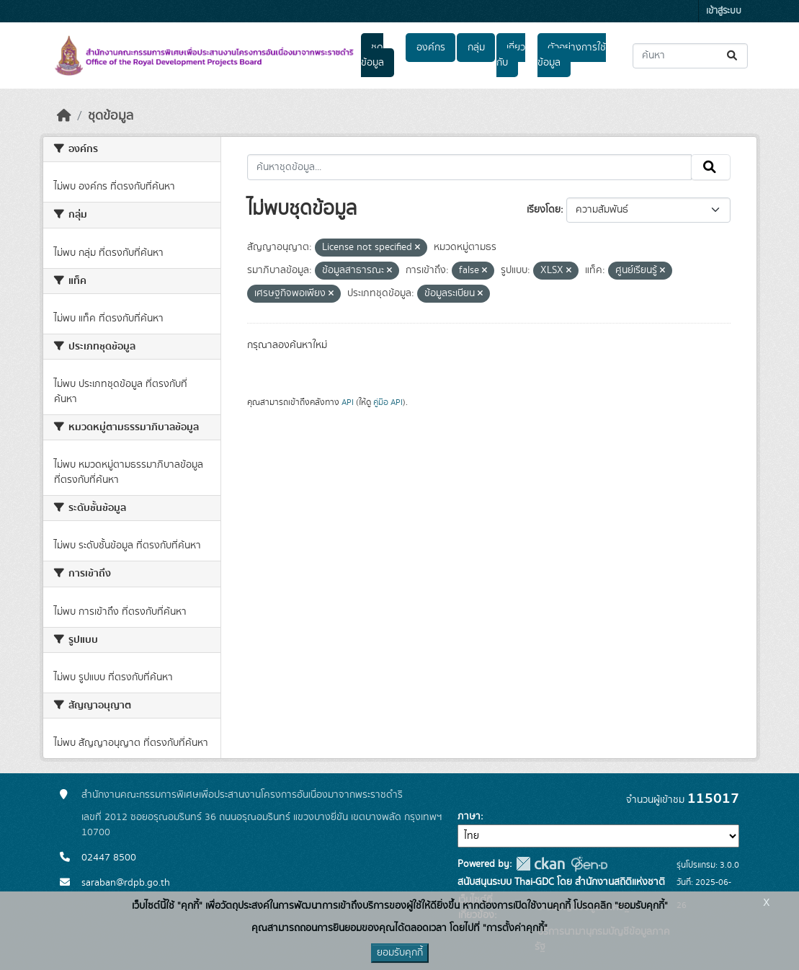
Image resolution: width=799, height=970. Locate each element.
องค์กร (430, 47)
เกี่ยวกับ (510, 55)
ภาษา (469, 816)
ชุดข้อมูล (372, 55)
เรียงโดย (544, 210)
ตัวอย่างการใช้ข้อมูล (571, 55)
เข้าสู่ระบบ (723, 11)
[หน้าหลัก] (64, 116)
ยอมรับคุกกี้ (400, 952)
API (348, 402)
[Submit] (733, 55)
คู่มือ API (388, 402)
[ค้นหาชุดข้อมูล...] (690, 55)
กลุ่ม (476, 47)
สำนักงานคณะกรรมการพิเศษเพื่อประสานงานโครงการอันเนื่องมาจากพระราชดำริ (242, 795)
